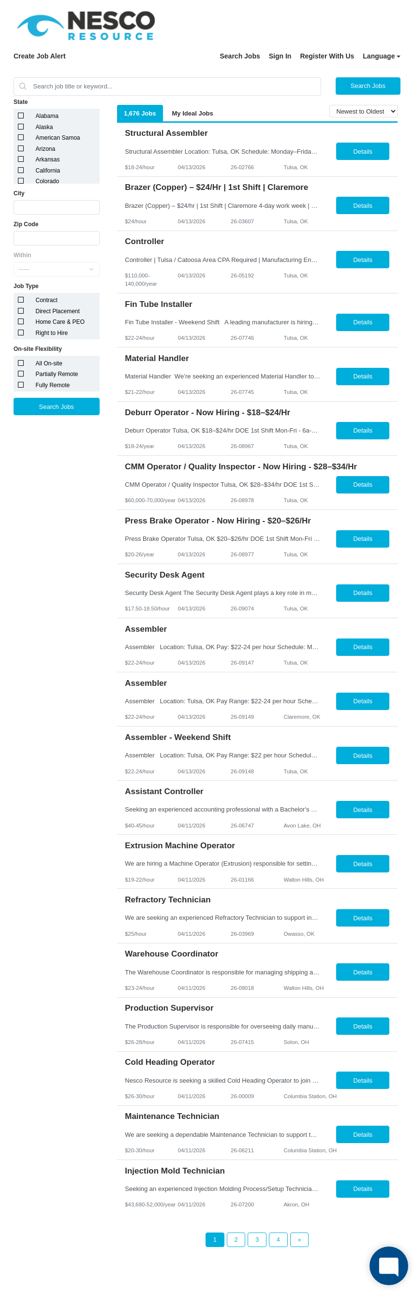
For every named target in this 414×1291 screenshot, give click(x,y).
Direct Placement (58, 311)
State (21, 102)
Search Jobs (240, 56)
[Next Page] (299, 1240)
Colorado (47, 181)
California (48, 170)
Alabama (47, 116)
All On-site (49, 363)
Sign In (280, 56)
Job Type (26, 286)
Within (22, 255)
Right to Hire (52, 333)
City (19, 193)
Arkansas (48, 159)
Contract (47, 300)
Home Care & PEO (60, 322)
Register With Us (327, 56)
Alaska (44, 127)
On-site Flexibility (38, 349)
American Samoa (58, 137)
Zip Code (26, 224)
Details (362, 151)
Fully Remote (53, 385)
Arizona (46, 148)
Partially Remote (57, 374)
